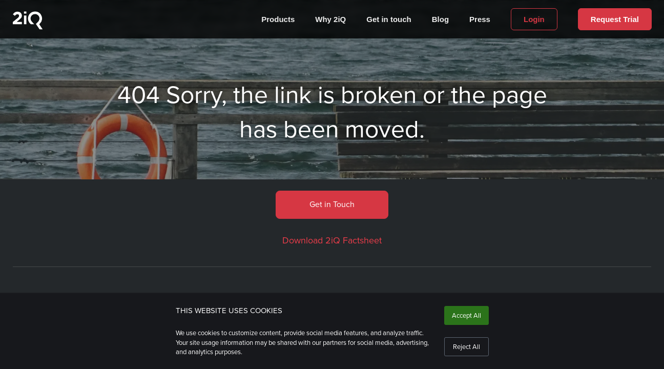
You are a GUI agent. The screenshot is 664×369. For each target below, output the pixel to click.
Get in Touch (332, 204)
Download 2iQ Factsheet (332, 240)
